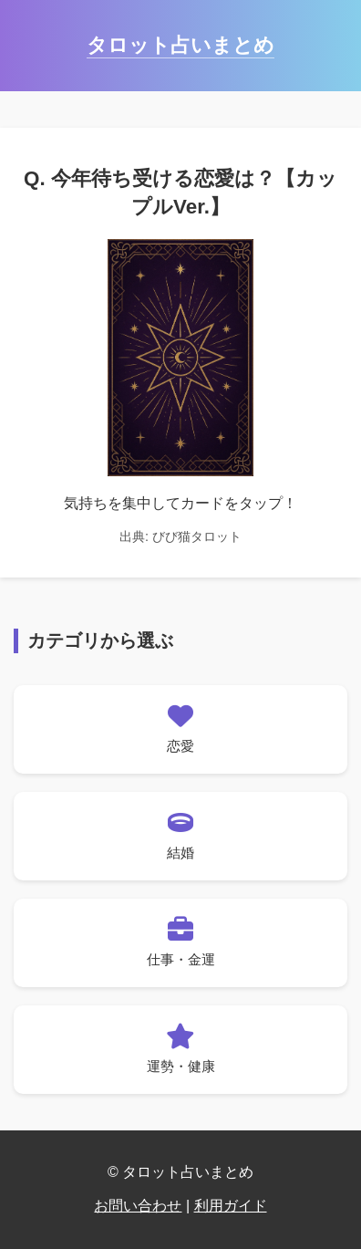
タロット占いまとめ (180, 45)
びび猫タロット (197, 536)
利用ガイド (230, 1205)
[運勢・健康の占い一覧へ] (180, 1049)
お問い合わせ (137, 1205)
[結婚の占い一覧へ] (180, 836)
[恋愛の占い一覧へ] (180, 729)
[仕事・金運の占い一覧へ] (180, 943)
